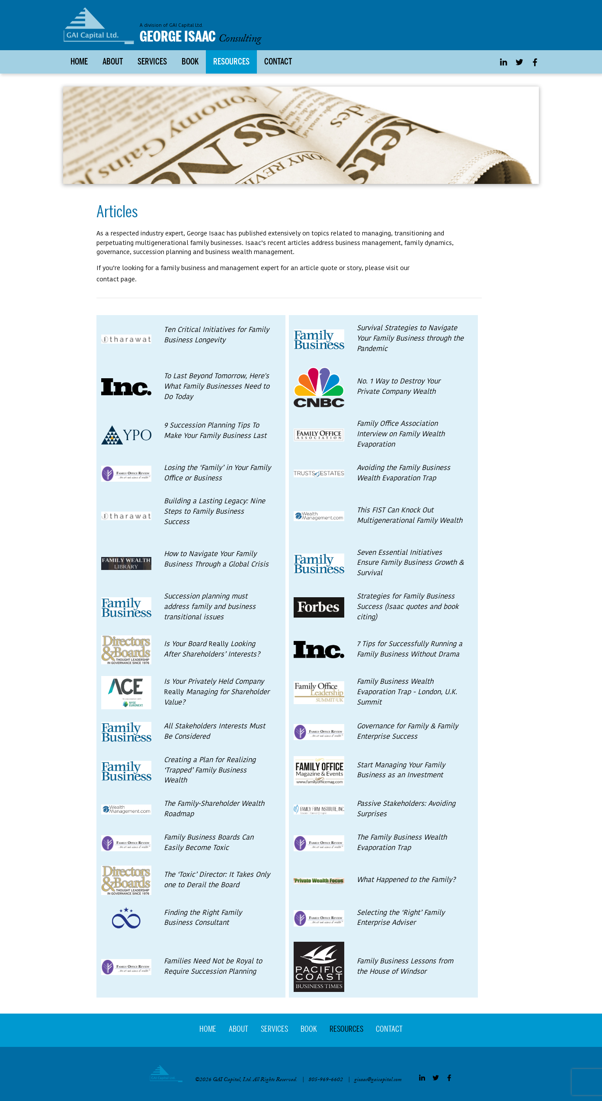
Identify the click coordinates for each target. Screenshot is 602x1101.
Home (79, 62)
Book (190, 62)
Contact (278, 62)
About (112, 62)
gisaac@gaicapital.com (378, 1081)
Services (152, 62)
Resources (231, 62)
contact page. (116, 279)
